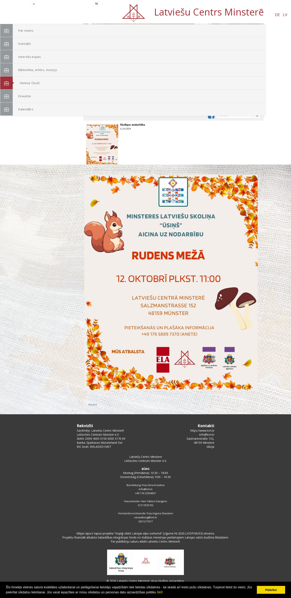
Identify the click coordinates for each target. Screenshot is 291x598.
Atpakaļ (92, 404)
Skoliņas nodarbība (132, 124)
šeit (160, 592)
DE (38, 14)
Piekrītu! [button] (271, 590)
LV (45, 14)
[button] (252, 50)
